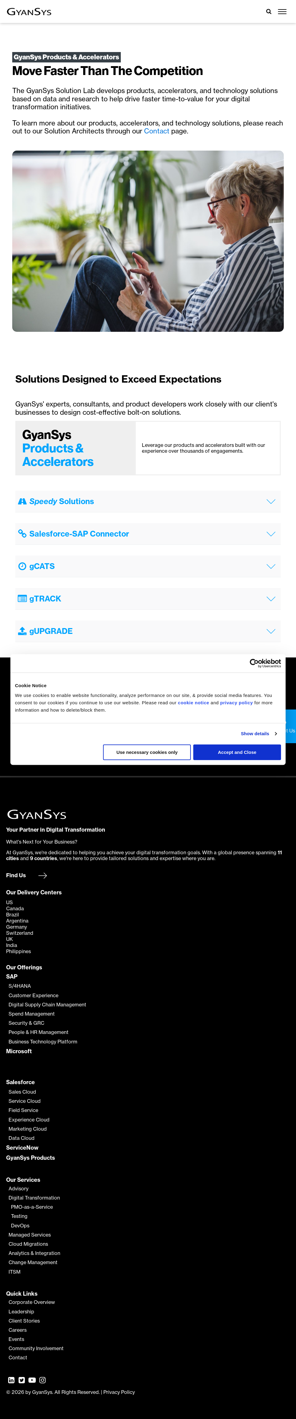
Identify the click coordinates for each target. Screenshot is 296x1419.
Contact (157, 131)
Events (16, 1339)
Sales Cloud (22, 1092)
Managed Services (30, 1235)
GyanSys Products (30, 1158)
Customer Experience (33, 995)
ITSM (14, 1272)
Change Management (33, 1262)
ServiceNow (22, 1147)
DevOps (20, 1226)
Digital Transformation (34, 1198)
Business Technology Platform (43, 1042)
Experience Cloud (29, 1120)
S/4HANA (20, 986)
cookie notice (193, 702)
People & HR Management (38, 1032)
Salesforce (20, 1082)
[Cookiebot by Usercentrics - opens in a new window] (254, 663)
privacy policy (236, 702)
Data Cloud (22, 1138)
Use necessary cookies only (147, 752)
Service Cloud (25, 1101)
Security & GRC (26, 1023)
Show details (255, 733)
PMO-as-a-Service (32, 1207)
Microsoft (19, 1051)
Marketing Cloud (28, 1129)
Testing (19, 1216)
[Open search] (269, 11)
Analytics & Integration (34, 1253)
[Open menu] (282, 11)
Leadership (21, 1312)
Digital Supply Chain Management (47, 1005)
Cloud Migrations (28, 1244)
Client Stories (24, 1321)
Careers (18, 1330)
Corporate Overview (32, 1302)
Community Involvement (36, 1348)
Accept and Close (237, 752)
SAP (11, 976)
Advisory (18, 1189)
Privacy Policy (119, 1392)
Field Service (23, 1110)
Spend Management (32, 1014)
